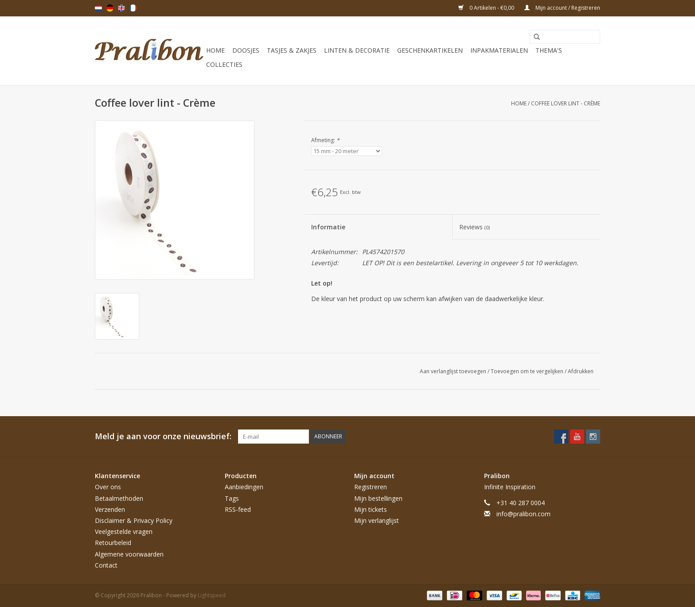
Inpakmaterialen (499, 50)
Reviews (474, 227)
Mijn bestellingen (378, 498)
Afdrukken (580, 371)
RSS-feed (238, 509)
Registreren (370, 487)
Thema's (548, 50)
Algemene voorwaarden (129, 554)
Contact (106, 565)
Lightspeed (212, 595)
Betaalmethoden (119, 498)
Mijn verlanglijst (376, 520)
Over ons (108, 487)
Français (133, 8)
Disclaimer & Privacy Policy (133, 520)
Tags (232, 498)
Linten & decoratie (357, 50)
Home (215, 50)
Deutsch (109, 8)
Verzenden (110, 509)
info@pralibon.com (523, 514)
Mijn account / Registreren (562, 8)
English (121, 8)
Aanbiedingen (244, 487)
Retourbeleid (113, 542)
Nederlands (98, 8)
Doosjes (245, 50)
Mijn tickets (370, 509)
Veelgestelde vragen (123, 531)
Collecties (224, 64)
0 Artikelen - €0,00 (486, 8)
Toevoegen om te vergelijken (528, 371)
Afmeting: (325, 140)
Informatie (328, 227)
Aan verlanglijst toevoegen (454, 371)
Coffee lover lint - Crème (565, 103)
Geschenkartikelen (430, 50)
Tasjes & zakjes (291, 50)
